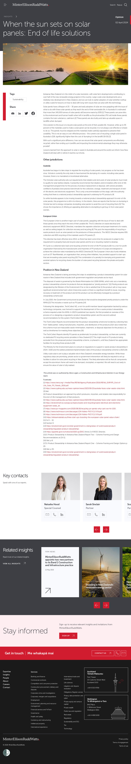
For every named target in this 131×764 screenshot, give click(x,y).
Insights (12, 16)
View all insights (14, 563)
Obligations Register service (73, 692)
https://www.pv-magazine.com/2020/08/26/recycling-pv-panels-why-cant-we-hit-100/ (81, 409)
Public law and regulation (72, 711)
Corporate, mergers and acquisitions (43, 696)
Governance (35, 713)
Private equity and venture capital (73, 703)
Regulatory (67, 718)
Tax (65, 725)
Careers (6, 684)
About (5, 681)
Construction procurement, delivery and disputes (44, 688)
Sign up (68, 636)
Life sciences (68, 683)
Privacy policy (123, 739)
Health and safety (37, 716)
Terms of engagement (120, 742)
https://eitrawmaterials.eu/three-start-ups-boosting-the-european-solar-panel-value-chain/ (83, 417)
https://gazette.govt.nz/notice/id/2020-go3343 (65, 432)
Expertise (7, 671)
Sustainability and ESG (71, 722)
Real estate (67, 715)
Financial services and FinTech (41, 709)
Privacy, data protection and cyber (73, 697)
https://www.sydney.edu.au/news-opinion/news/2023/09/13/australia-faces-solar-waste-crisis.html (85, 388)
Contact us (103, 653)
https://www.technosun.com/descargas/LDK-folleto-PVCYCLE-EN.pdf (74, 411)
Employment (35, 700)
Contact (6, 687)
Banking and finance (38, 676)
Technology (68, 729)
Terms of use (123, 746)
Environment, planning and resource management (43, 705)
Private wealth (68, 708)
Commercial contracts (38, 680)
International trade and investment (72, 678)
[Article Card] (60, 572)
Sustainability (18, 99)
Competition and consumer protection (44, 683)
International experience (39, 727)
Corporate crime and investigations (43, 693)
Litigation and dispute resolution (71, 687)
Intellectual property (37, 723)
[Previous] (97, 529)
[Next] (106, 529)
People (6, 678)
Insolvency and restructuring (41, 720)
